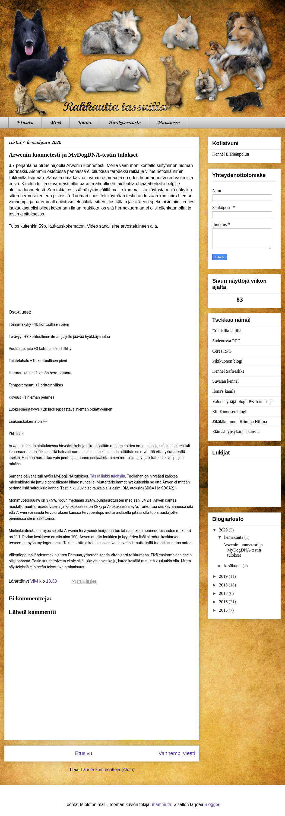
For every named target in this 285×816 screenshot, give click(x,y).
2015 (224, 610)
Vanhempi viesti (177, 753)
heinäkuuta (234, 537)
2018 (224, 585)
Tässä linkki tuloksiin (107, 476)
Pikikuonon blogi (227, 361)
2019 (224, 576)
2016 (224, 601)
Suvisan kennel (225, 381)
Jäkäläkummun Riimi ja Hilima (239, 421)
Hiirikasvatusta (124, 123)
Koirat (84, 123)
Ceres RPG (222, 351)
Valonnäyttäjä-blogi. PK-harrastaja (242, 401)
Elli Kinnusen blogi (229, 411)
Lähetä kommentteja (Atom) (107, 769)
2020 (224, 530)
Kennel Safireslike (228, 371)
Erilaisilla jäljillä (226, 330)
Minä (55, 123)
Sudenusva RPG (226, 340)
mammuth (161, 804)
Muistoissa (168, 123)
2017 (224, 593)
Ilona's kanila (223, 391)
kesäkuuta (233, 565)
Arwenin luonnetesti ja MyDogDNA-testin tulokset (243, 550)
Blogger (211, 804)
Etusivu (25, 123)
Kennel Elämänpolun (230, 154)
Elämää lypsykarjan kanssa (235, 431)
